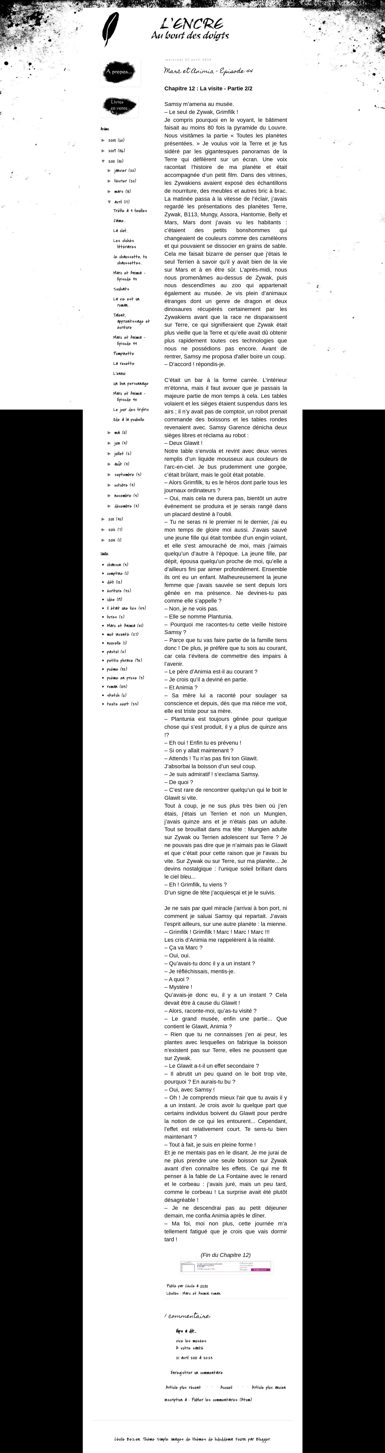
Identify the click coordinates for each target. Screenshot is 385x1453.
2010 (112, 161)
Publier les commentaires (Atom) (222, 1399)
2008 (113, 140)
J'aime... (119, 220)
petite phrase (120, 660)
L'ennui (119, 373)
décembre (124, 506)
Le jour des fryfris (131, 409)
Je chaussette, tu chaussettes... (130, 259)
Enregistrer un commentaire (197, 1372)
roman (215, 1293)
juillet (120, 453)
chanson (114, 564)
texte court (118, 704)
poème (112, 669)
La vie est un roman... (126, 302)
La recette (123, 363)
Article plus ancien (269, 1387)
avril (119, 202)
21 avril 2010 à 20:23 (194, 1357)
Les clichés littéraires (124, 243)
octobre (122, 485)
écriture (114, 590)
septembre (125, 474)
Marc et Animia (196, 1293)
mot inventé (118, 634)
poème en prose (122, 678)
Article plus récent (183, 1387)
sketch (113, 695)
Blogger (263, 1439)
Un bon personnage (130, 383)
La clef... (121, 230)
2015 (113, 540)
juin (118, 443)
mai (118, 432)
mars (119, 191)
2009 (113, 150)
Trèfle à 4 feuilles (130, 210)
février (121, 181)
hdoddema (224, 1439)
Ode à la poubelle (128, 419)
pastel (113, 651)
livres (112, 617)
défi (110, 582)
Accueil (226, 1387)
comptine (115, 573)
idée (111, 599)
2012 (113, 529)
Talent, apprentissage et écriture (131, 321)
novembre (123, 495)
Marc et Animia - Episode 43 (129, 276)
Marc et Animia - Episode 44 (129, 340)
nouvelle (114, 643)
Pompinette (123, 353)
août (119, 464)
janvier (121, 170)
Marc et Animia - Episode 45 (129, 396)
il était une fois (121, 608)
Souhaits (121, 289)
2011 (112, 519)
